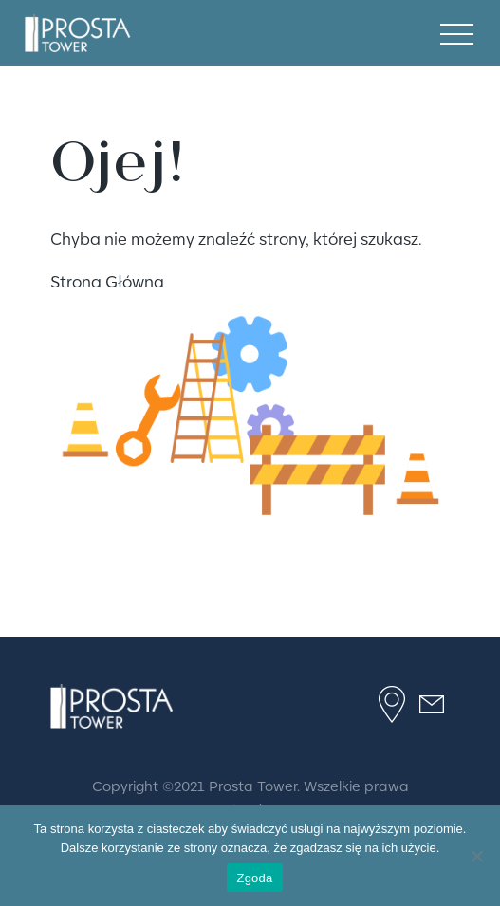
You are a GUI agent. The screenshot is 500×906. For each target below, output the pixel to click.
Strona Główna (107, 280)
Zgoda (254, 878)
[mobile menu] (456, 32)
